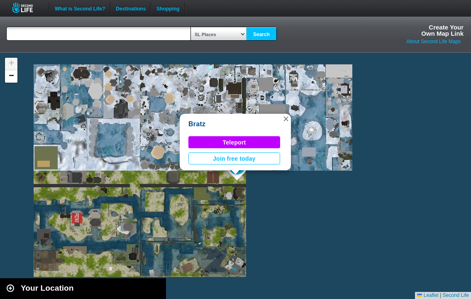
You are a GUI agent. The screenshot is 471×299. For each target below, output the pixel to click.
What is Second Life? (80, 8)
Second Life (27, 7)
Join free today (234, 158)
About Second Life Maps (433, 41)
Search (261, 34)
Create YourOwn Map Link (442, 30)
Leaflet (427, 295)
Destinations (131, 8)
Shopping (167, 8)
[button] (286, 119)
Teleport (234, 142)
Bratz (196, 123)
